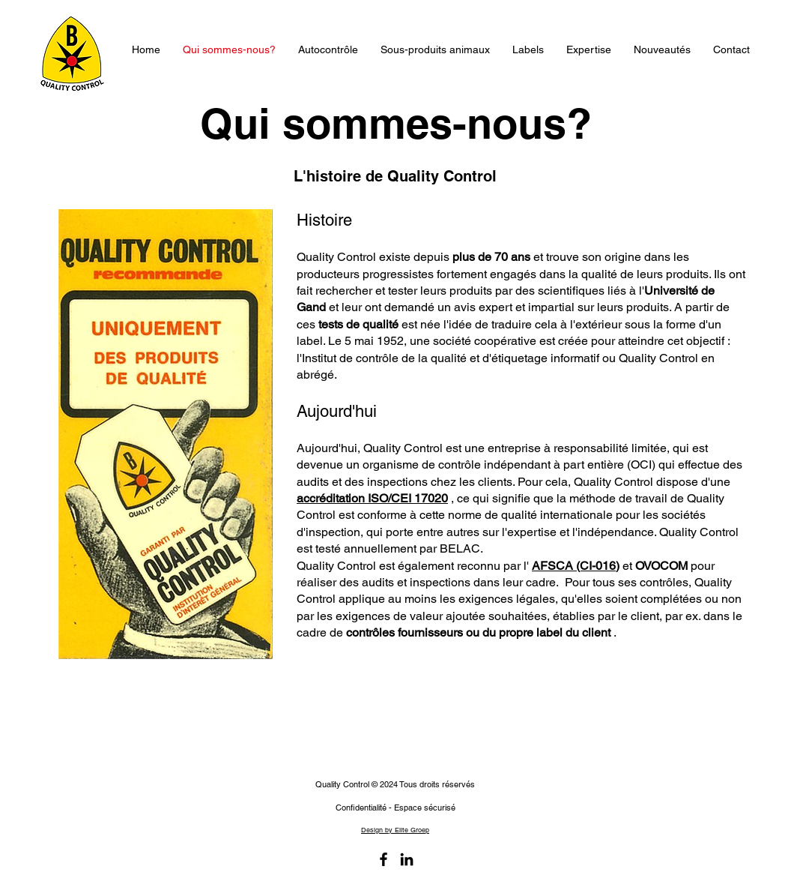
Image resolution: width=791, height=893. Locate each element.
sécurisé (438, 807)
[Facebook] (384, 859)
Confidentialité (361, 807)
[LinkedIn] (407, 859)
